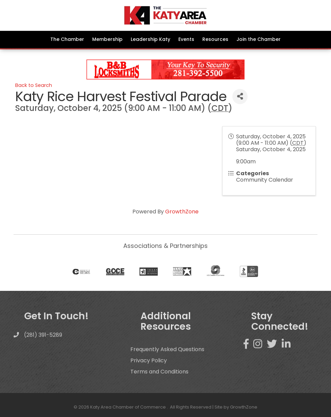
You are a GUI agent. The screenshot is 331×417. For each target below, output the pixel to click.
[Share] (240, 96)
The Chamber (67, 39)
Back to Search (33, 85)
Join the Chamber (258, 39)
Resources (215, 39)
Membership (107, 39)
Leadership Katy (150, 39)
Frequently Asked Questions (167, 359)
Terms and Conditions (159, 381)
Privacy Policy (148, 370)
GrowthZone (182, 211)
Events (186, 39)
